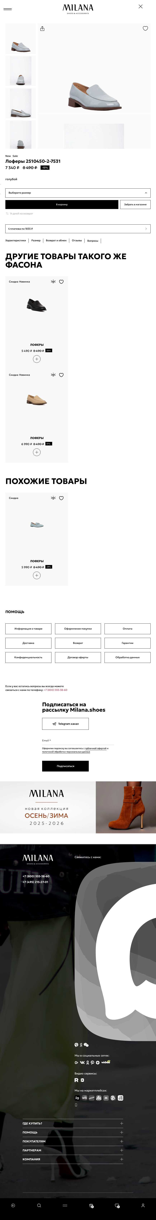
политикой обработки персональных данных (66, 751)
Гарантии (127, 643)
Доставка (28, 643)
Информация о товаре (28, 628)
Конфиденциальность (28, 657)
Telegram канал (65, 724)
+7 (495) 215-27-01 (35, 882)
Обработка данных (127, 657)
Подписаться (65, 766)
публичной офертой (96, 748)
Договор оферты (78, 657)
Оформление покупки (78, 628)
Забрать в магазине (135, 204)
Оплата (127, 628)
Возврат (78, 643)
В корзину (62, 204)
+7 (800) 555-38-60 (55, 690)
